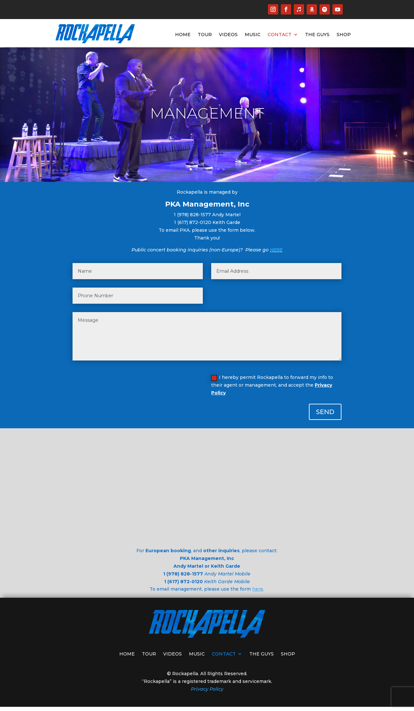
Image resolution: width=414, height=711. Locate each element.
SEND (325, 412)
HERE (276, 250)
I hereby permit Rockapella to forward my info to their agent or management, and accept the (272, 385)
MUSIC (253, 35)
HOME (183, 35)
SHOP (344, 35)
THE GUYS (317, 35)
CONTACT (279, 35)
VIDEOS (228, 35)
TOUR (205, 35)
